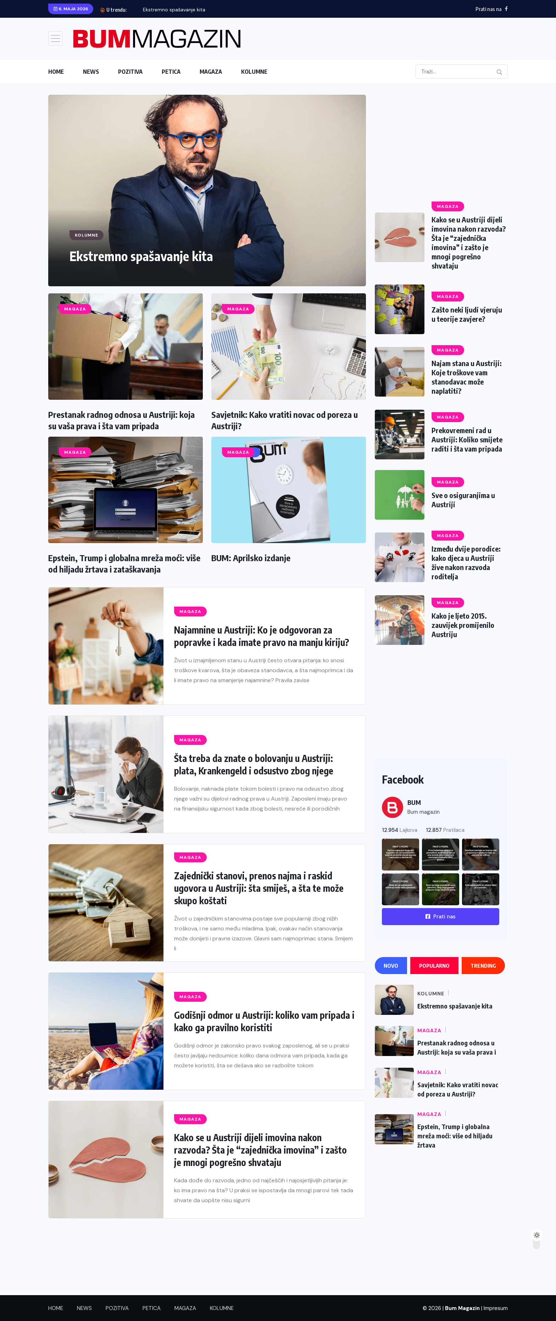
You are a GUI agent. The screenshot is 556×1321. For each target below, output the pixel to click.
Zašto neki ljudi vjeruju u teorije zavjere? (467, 314)
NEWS (91, 71)
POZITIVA (130, 71)
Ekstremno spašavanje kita (174, 9)
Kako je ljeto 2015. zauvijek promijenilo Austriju (463, 625)
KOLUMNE (254, 71)
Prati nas (441, 916)
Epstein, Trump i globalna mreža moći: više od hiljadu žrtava (455, 1137)
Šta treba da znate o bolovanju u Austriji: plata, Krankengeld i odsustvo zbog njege (253, 764)
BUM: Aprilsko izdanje (250, 557)
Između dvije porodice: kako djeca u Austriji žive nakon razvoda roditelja (466, 562)
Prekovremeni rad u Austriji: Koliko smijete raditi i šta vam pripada (467, 439)
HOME (56, 71)
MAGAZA (211, 71)
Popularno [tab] (434, 965)
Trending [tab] (483, 965)
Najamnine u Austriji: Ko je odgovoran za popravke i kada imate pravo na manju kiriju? (261, 636)
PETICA (171, 71)
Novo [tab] (391, 965)
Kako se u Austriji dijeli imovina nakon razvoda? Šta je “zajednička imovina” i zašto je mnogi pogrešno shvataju (260, 1150)
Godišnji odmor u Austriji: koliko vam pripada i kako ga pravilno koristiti (264, 1021)
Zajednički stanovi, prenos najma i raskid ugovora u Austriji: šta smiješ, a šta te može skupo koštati (259, 888)
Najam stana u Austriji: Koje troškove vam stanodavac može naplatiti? (467, 377)
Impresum (496, 1308)
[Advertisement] (440, 144)
